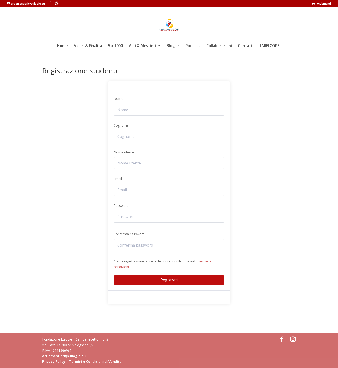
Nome (118, 98)
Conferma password (129, 234)
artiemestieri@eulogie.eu (64, 356)
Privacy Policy (53, 361)
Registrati (169, 279)
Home (62, 46)
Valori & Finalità (88, 46)
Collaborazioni (219, 46)
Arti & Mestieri (142, 46)
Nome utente (124, 152)
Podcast (192, 46)
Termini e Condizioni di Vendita (95, 361)
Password (121, 205)
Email (118, 178)
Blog (171, 46)
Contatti (246, 46)
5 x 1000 (115, 46)
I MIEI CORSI (270, 46)
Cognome (121, 125)
